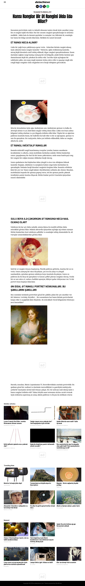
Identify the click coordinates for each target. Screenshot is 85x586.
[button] (5, 2)
